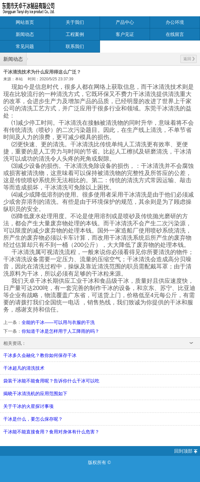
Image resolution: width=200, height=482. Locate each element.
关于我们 (75, 22)
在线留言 (175, 34)
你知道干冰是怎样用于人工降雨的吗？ (60, 331)
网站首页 (25, 22)
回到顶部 (183, 451)
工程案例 (75, 34)
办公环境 (175, 22)
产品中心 (125, 22)
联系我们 (75, 46)
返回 (189, 58)
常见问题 (25, 46)
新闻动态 (25, 34)
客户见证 (125, 34)
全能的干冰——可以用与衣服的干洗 (58, 322)
